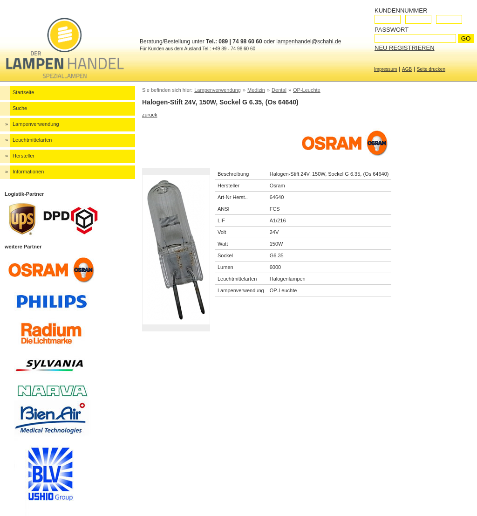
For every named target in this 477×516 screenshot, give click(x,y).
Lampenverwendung (36, 124)
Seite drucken (431, 69)
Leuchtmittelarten (32, 140)
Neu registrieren (405, 47)
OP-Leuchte (306, 90)
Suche (20, 108)
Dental (279, 90)
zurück (149, 114)
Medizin (256, 90)
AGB (407, 69)
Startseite (23, 92)
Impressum (385, 69)
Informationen (28, 171)
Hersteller (23, 155)
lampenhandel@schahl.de (308, 41)
